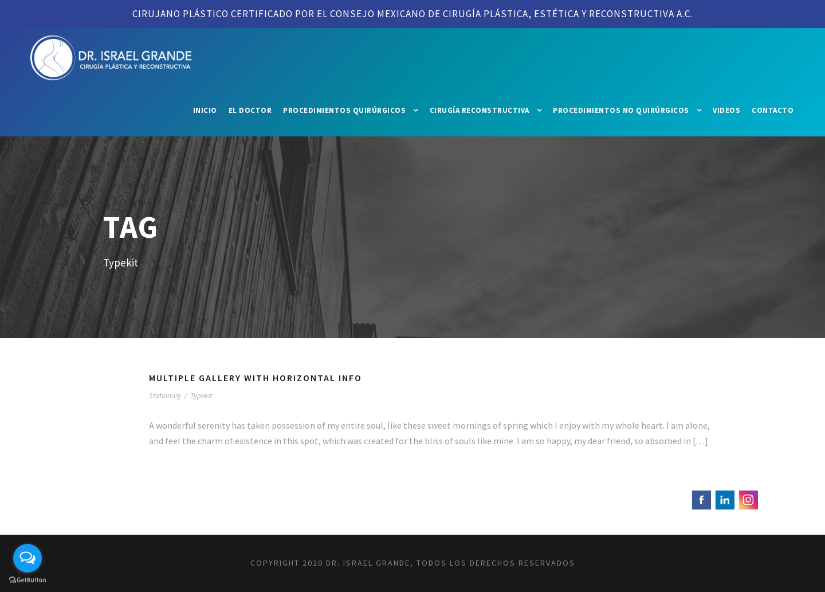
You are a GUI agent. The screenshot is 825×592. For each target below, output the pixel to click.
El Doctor (250, 110)
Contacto (772, 110)
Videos (726, 110)
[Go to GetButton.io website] (27, 580)
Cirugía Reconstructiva (479, 110)
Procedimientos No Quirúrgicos (621, 110)
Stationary (165, 396)
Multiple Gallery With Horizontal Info (255, 377)
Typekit (201, 396)
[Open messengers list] (27, 558)
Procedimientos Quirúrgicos (344, 110)
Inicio (205, 110)
